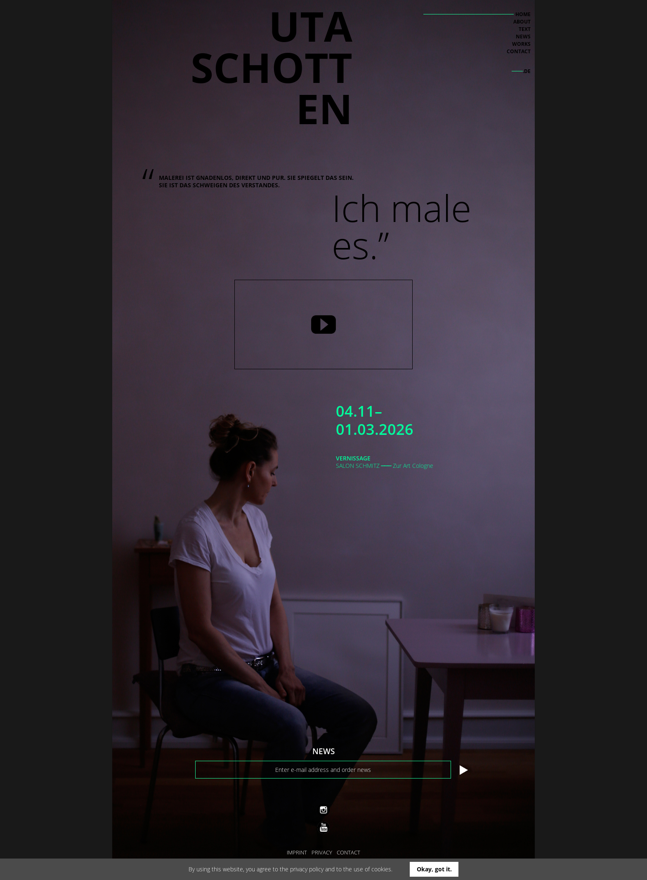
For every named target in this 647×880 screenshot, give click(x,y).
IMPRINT (297, 852)
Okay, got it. (434, 869)
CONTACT (348, 852)
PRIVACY (322, 852)
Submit (464, 770)
